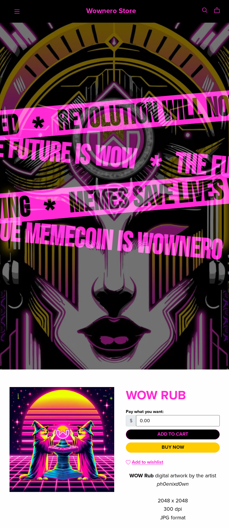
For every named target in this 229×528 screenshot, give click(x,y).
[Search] (205, 10)
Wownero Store (111, 11)
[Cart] (219, 10)
